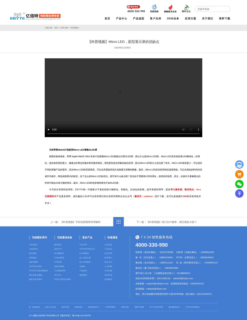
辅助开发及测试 (35, 279)
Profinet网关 (59, 258)
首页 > (57, 28)
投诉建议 (108, 279)
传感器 (82, 266)
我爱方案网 (139, 307)
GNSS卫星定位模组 (62, 279)
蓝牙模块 (33, 253)
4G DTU (57, 275)
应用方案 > (64, 28)
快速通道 (112, 237)
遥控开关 (58, 249)
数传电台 (58, 245)
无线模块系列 (39, 237)
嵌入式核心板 (85, 258)
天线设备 (83, 271)
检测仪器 (78, 307)
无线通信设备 (64, 237)
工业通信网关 (60, 271)
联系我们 (108, 258)
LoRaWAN (33, 249)
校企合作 (108, 262)
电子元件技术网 (156, 307)
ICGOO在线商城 (192, 307)
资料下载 (224, 18)
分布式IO (83, 245)
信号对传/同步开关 (87, 249)
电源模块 (83, 275)
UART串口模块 (35, 266)
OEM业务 (173, 18)
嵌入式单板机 (85, 262)
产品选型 (138, 18)
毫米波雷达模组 (35, 275)
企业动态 (108, 245)
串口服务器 (59, 253)
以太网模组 (84, 253)
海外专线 (65, 307)
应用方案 (190, 18)
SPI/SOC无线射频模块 (38, 271)
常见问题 (108, 271)
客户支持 (155, 18)
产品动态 (108, 249)
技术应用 (108, 253)
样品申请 (108, 275)
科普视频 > (75, 28)
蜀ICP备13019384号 (81, 315)
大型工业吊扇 (50, 307)
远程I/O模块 (59, 266)
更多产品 (87, 237)
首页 (107, 18)
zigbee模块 (33, 262)
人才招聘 (108, 266)
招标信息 (125, 307)
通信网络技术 (174, 307)
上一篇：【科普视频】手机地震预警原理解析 (75, 222)
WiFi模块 (33, 258)
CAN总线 (58, 262)
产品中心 (121, 18)
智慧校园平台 (93, 307)
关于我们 (207, 18)
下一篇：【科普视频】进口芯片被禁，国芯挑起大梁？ (166, 222)
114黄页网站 (110, 307)
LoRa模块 (33, 245)
